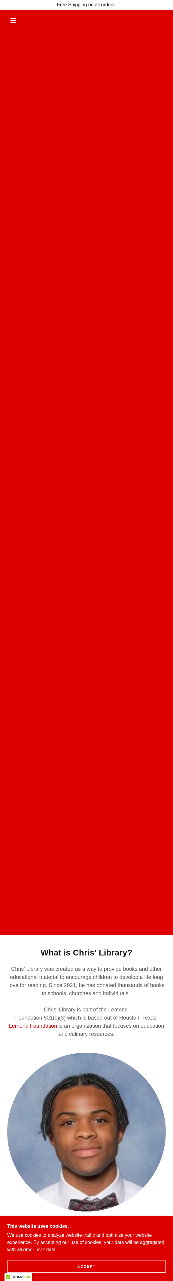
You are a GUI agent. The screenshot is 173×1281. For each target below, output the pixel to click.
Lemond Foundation (33, 1026)
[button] (15, 20)
